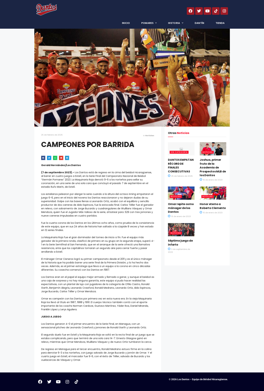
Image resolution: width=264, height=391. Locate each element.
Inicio (126, 23)
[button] (43, 158)
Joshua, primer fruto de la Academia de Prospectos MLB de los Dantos (213, 167)
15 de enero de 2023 (211, 179)
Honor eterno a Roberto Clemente (213, 206)
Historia (175, 23)
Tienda (220, 23)
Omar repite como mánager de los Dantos (181, 208)
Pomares (149, 23)
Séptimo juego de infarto (180, 242)
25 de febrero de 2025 (52, 134)
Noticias (149, 135)
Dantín (199, 23)
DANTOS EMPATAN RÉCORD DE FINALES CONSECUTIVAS (181, 165)
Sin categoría (179, 152)
